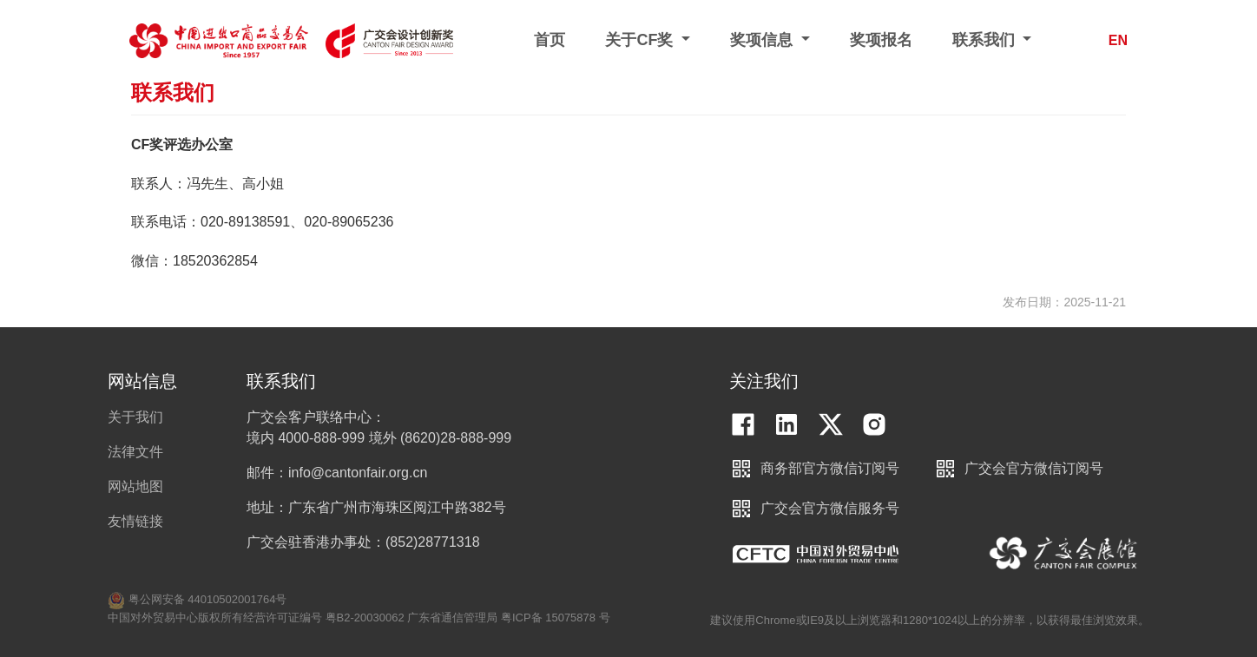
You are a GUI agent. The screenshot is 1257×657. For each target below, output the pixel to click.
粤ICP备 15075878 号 (555, 617)
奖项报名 (881, 40)
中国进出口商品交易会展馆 (1064, 553)
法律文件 (135, 451)
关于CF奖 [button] (641, 40)
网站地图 (135, 486)
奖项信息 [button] (763, 40)
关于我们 (135, 417)
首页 (549, 40)
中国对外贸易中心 (815, 553)
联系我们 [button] (985, 40)
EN (1118, 40)
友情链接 (135, 521)
